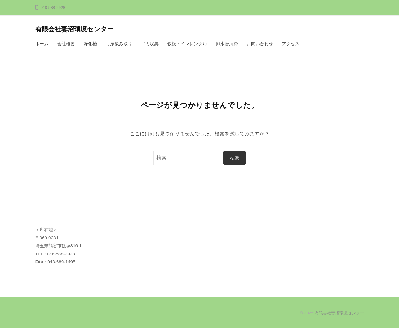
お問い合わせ (260, 43)
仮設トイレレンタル (187, 43)
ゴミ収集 (150, 43)
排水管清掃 (227, 43)
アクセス (290, 43)
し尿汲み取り (119, 43)
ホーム (41, 43)
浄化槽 (90, 43)
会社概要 (66, 43)
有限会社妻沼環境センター (74, 29)
